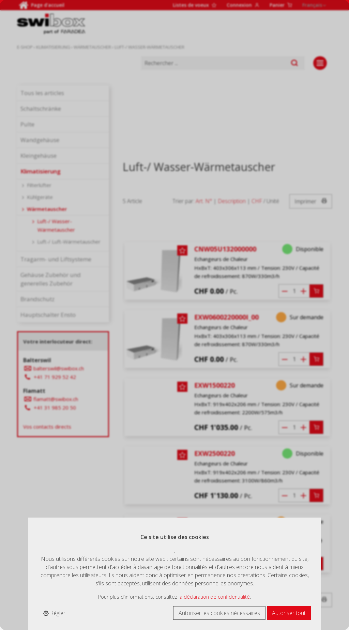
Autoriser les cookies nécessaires (219, 613)
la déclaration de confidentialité (214, 597)
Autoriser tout (289, 613)
